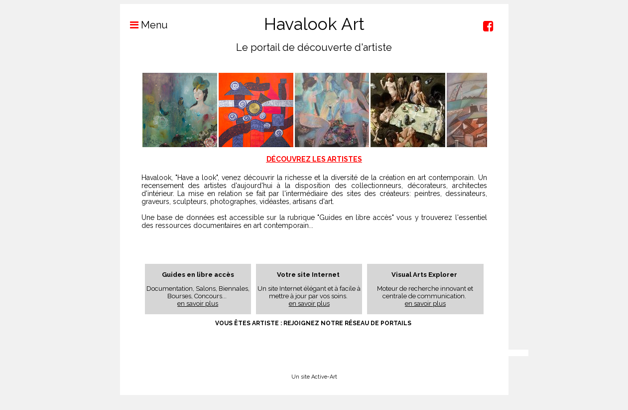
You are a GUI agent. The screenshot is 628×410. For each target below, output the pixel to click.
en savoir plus (197, 303)
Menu (144, 25)
